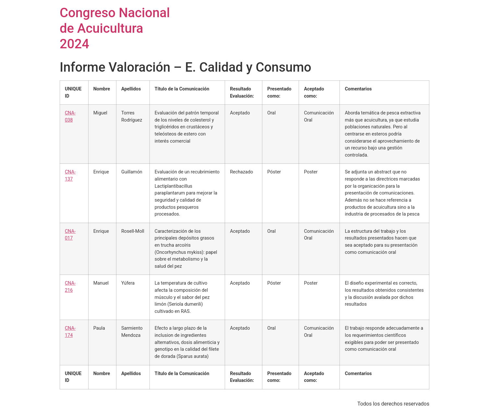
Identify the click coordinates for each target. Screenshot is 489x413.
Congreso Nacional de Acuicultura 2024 (115, 28)
